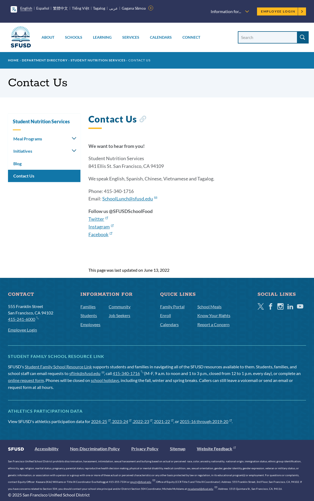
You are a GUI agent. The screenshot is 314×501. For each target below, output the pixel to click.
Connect (191, 37)
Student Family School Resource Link (58, 366)
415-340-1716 (128, 373)
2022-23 (143, 421)
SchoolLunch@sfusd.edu (129, 199)
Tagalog (99, 8)
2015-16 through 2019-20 (206, 421)
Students (88, 315)
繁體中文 (60, 8)
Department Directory (45, 60)
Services (130, 37)
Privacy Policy (144, 448)
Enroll (165, 315)
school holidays (105, 380)
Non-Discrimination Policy (95, 448)
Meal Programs (27, 138)
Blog (17, 163)
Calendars (161, 37)
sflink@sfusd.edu (86, 373)
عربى (113, 8)
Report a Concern (213, 324)
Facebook (100, 234)
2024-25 (101, 421)
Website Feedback (216, 448)
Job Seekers (119, 315)
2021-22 (163, 421)
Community (120, 306)
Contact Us (23, 175)
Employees (90, 324)
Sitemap (177, 448)
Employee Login (282, 11)
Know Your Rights (213, 315)
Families (88, 306)
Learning (102, 37)
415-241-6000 (23, 319)
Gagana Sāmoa (134, 8)
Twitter (98, 219)
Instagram (100, 227)
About (48, 37)
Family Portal (172, 306)
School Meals (209, 306)
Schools (73, 37)
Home (13, 60)
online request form (26, 380)
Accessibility (47, 448)
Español (42, 8)
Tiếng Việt (80, 8)
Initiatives (22, 150)
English (26, 8)
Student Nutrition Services (98, 60)
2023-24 (122, 421)
